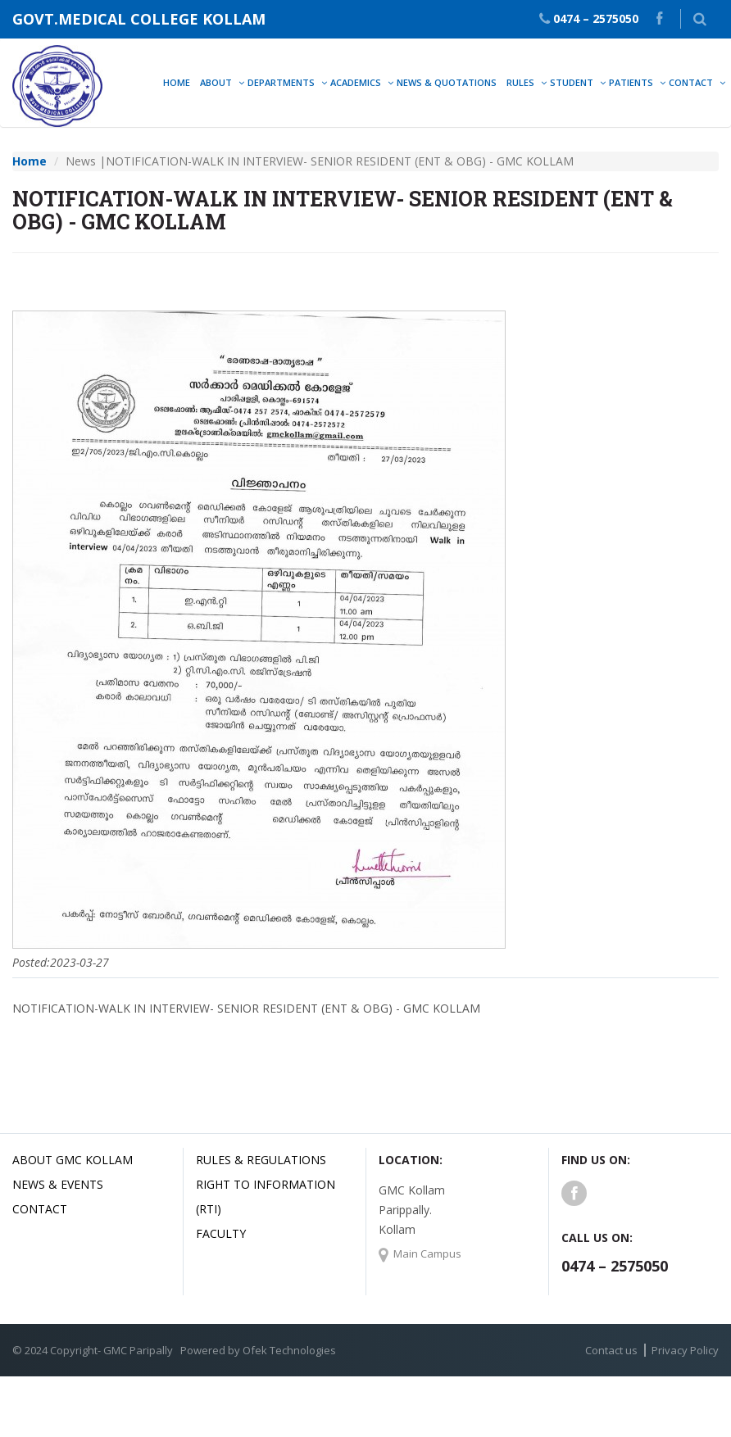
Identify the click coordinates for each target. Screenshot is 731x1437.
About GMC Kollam (72, 1159)
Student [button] (571, 82)
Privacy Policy (685, 1350)
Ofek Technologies (289, 1350)
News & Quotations (447, 82)
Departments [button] (281, 82)
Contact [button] (691, 82)
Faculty (221, 1233)
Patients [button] (631, 82)
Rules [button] (520, 82)
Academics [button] (355, 82)
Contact (39, 1209)
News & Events (57, 1184)
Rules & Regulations (261, 1159)
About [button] (216, 82)
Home (176, 82)
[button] (699, 19)
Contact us (611, 1350)
